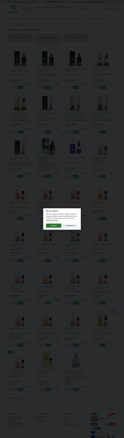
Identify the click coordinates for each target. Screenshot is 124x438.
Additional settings (52, 220)
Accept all (53, 225)
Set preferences (70, 225)
